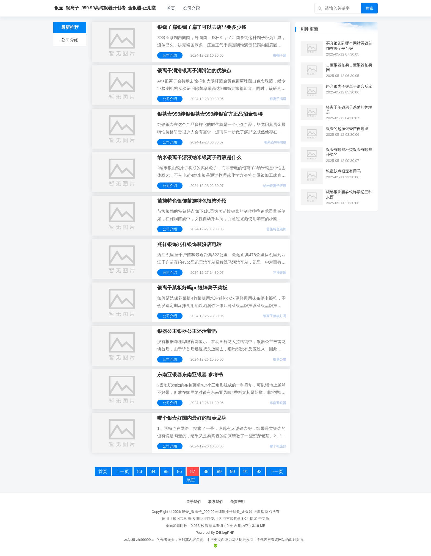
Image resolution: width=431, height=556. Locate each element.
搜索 (369, 8)
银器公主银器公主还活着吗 (187, 331)
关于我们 (193, 502)
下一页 (276, 471)
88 (205, 471)
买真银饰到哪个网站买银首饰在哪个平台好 (349, 45)
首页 (171, 8)
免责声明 (237, 502)
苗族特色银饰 (276, 229)
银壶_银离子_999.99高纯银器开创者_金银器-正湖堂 (223, 512)
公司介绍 (191, 8)
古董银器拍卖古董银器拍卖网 (349, 67)
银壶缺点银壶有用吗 (343, 171)
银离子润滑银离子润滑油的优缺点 (194, 70)
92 (258, 471)
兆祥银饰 (279, 273)
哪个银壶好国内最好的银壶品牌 (191, 418)
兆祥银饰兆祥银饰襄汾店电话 (189, 244)
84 (152, 471)
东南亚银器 (278, 403)
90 (232, 471)
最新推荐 (70, 27)
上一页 (122, 471)
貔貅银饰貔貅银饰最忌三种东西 (349, 194)
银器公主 (279, 359)
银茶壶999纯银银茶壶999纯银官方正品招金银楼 (210, 114)
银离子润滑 (278, 99)
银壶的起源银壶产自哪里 (347, 128)
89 (219, 471)
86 (179, 471)
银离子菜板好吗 (274, 316)
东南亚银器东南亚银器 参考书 (190, 374)
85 (166, 471)
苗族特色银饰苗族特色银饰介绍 (191, 201)
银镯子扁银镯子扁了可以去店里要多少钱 (201, 27)
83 (139, 471)
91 (245, 471)
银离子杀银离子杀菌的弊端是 (349, 109)
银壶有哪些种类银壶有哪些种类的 (349, 152)
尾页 (190, 480)
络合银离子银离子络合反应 (349, 86)
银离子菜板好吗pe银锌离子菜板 (192, 288)
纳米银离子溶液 (274, 186)
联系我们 (215, 502)
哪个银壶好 (278, 446)
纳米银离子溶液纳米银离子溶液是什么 (199, 157)
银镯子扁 (279, 55)
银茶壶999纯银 (275, 142)
